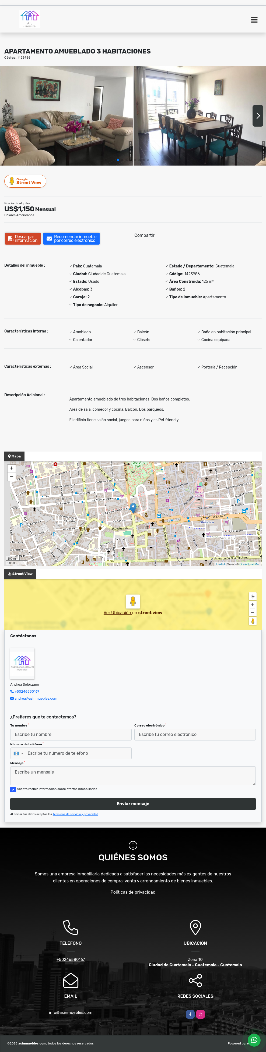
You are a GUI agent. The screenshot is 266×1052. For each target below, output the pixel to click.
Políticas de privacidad (133, 892)
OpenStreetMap (249, 564)
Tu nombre (19, 725)
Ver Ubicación (118, 612)
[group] (66, 115)
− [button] (11, 477)
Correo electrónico (150, 725)
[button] (118, 160)
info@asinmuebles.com (70, 1012)
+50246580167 (27, 691)
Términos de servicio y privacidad (75, 814)
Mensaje (17, 763)
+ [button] (11, 469)
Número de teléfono (27, 744)
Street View (25, 181)
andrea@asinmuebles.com (36, 698)
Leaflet (220, 564)
